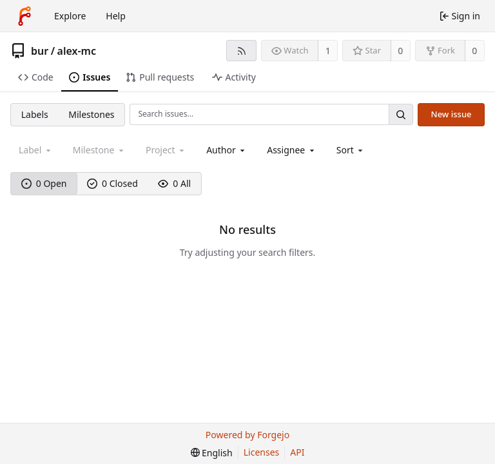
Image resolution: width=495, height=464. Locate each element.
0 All (174, 183)
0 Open (44, 183)
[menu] (351, 150)
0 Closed (112, 183)
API (297, 452)
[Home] (24, 16)
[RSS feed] (241, 50)
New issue (451, 114)
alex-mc (76, 50)
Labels (34, 114)
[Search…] (401, 114)
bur (39, 50)
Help (116, 16)
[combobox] (226, 150)
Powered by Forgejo (247, 435)
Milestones (91, 114)
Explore (70, 16)
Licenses (262, 452)
